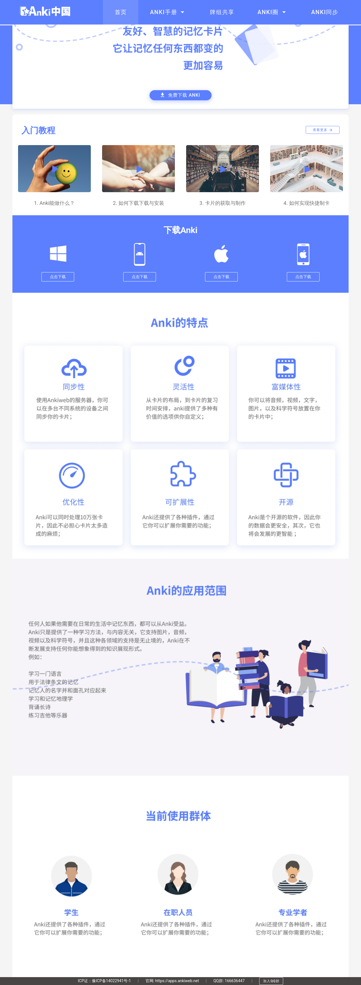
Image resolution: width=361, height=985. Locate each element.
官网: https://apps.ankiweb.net (172, 981)
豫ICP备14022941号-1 (111, 981)
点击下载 (58, 276)
